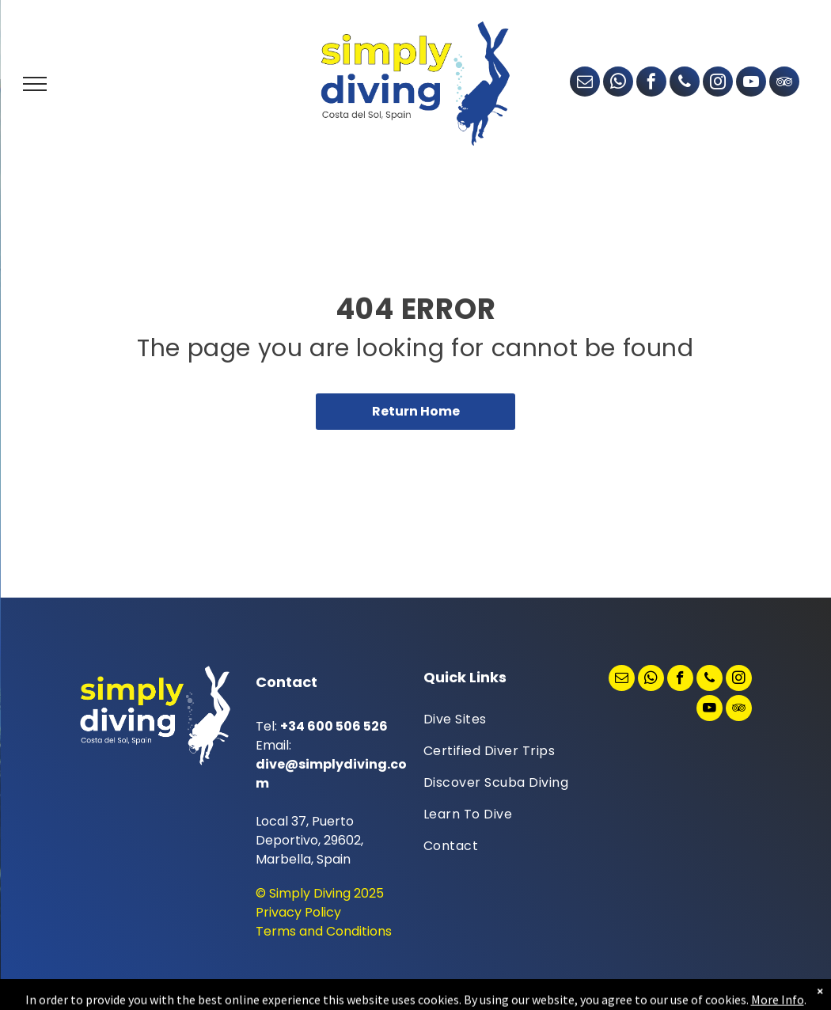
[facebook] (651, 83)
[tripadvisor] (784, 83)
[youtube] (751, 83)
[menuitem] (499, 719)
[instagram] (718, 83)
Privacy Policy (298, 912)
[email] (585, 83)
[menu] (34, 83)
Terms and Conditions (324, 931)
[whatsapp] (618, 83)
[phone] (685, 83)
